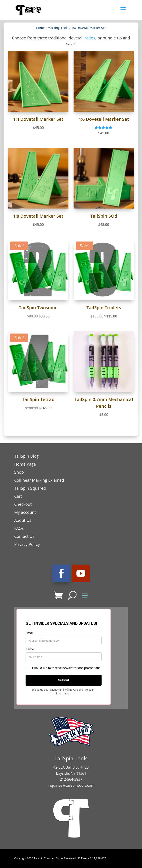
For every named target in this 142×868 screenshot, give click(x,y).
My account (25, 512)
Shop (19, 472)
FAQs (19, 528)
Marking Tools (58, 28)
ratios (90, 38)
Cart (18, 496)
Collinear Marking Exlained (39, 480)
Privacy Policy (27, 544)
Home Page (25, 464)
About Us (22, 520)
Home (40, 28)
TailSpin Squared (30, 488)
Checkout (23, 504)
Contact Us (24, 536)
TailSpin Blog (26, 456)
